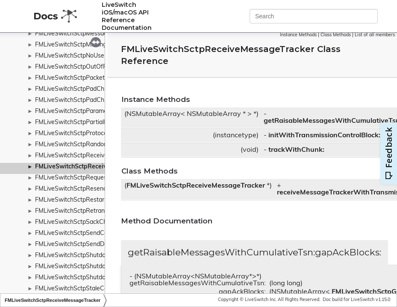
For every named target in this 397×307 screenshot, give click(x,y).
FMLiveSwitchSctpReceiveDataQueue (87, 156)
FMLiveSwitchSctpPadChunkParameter (89, 100)
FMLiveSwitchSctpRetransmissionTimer (89, 211)
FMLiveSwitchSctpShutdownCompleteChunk (96, 278)
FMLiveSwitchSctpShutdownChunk (83, 267)
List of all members (375, 35)
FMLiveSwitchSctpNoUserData (77, 56)
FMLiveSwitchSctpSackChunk (76, 222)
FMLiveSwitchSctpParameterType (81, 111)
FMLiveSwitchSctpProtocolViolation (83, 133)
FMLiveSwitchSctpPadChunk (74, 89)
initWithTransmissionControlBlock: (324, 135)
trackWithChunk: (296, 150)
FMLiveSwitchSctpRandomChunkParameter (95, 145)
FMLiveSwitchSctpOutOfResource (82, 67)
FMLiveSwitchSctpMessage (73, 34)
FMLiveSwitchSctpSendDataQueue (83, 244)
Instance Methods (298, 35)
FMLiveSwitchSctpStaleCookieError (83, 289)
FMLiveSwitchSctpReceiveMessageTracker (96, 167)
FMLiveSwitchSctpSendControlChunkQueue (95, 233)
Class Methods (336, 35)
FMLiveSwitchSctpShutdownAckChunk (88, 255)
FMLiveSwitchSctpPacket (70, 78)
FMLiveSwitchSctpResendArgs (77, 189)
